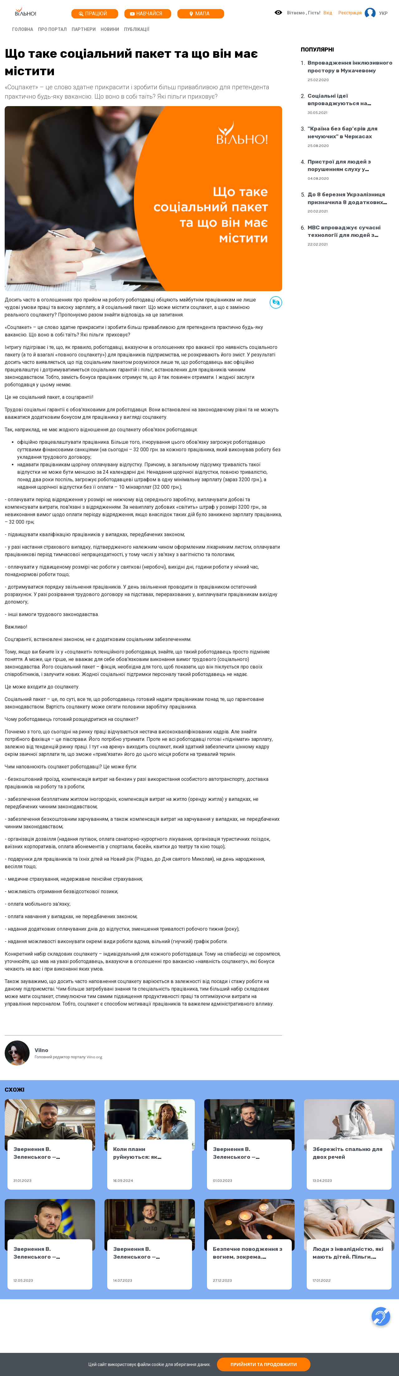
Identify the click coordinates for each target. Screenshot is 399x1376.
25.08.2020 (318, 145)
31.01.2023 (22, 1180)
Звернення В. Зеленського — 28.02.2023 (234, 1157)
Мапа (199, 14)
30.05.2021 (317, 112)
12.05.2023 (23, 1280)
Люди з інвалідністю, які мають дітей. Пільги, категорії (348, 1256)
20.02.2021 (318, 211)
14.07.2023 (122, 1280)
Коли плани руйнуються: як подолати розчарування (148, 1157)
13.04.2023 (322, 1180)
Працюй (93, 14)
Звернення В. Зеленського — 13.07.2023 (134, 1256)
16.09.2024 (123, 1180)
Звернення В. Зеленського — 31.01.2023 (34, 1157)
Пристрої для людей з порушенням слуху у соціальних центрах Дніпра (347, 169)
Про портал (52, 29)
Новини (110, 29)
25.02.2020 (318, 79)
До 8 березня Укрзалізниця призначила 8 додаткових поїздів (346, 202)
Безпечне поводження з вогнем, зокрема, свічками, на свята (247, 1256)
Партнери (84, 29)
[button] (382, 13)
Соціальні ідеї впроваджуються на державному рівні (337, 103)
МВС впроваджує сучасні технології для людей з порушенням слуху (344, 235)
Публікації (136, 29)
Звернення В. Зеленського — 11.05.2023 (34, 1256)
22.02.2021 (318, 244)
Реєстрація (350, 12)
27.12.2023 (222, 1280)
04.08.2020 (318, 178)
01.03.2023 (222, 1180)
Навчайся (146, 14)
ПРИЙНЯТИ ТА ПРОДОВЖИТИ (264, 1364)
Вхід (328, 12)
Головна (22, 29)
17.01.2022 (322, 1280)
